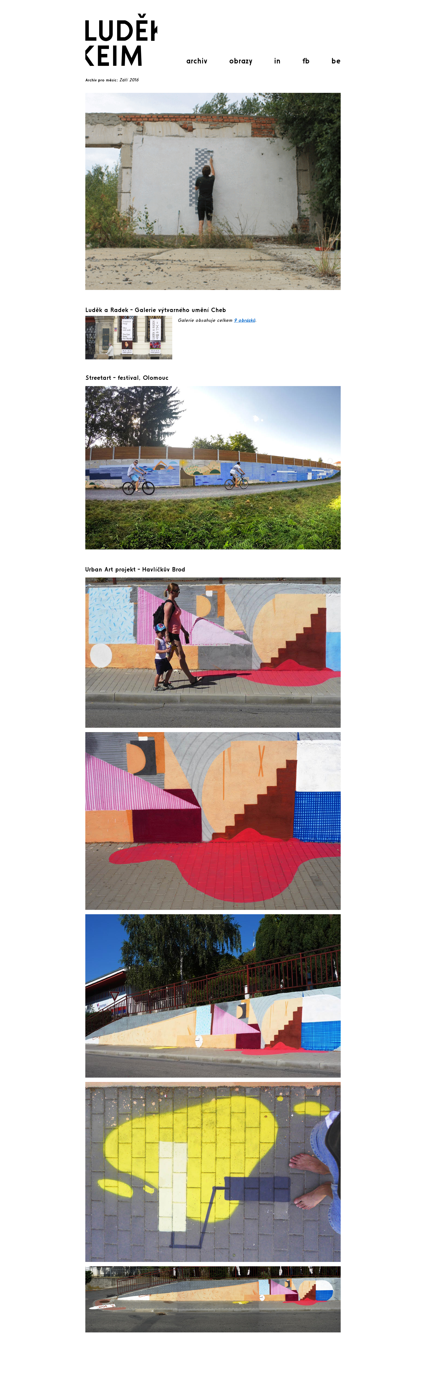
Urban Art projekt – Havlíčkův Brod (135, 569)
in (277, 60)
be (336, 60)
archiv (196, 60)
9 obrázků (244, 320)
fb (306, 60)
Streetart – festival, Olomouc (126, 377)
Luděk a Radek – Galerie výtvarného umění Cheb (155, 310)
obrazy (240, 60)
